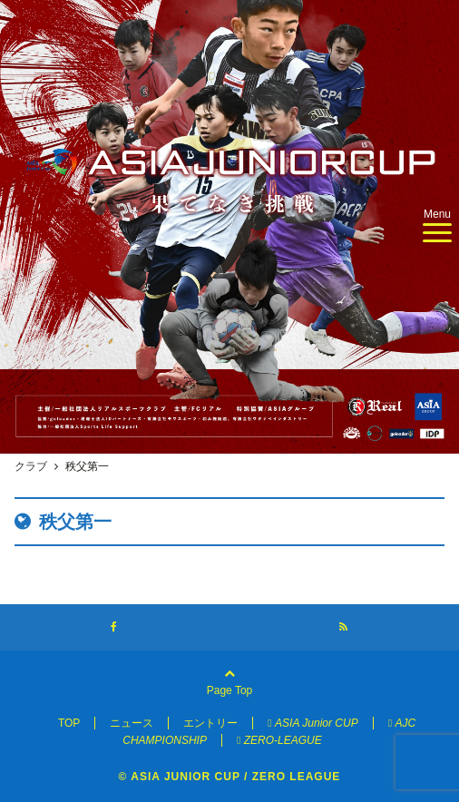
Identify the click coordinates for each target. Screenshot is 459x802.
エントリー (210, 723)
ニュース (131, 723)
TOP (69, 723)
